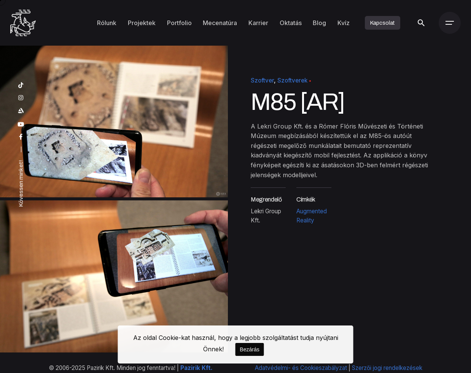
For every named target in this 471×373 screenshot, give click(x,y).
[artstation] (21, 110)
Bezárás (249, 349)
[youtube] (21, 124)
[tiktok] (21, 85)
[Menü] (450, 23)
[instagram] (21, 97)
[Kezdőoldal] (23, 22)
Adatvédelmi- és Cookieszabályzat (301, 367)
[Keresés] (421, 23)
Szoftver (262, 80)
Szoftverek (292, 80)
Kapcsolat (382, 23)
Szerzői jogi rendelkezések (387, 367)
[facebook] (21, 137)
